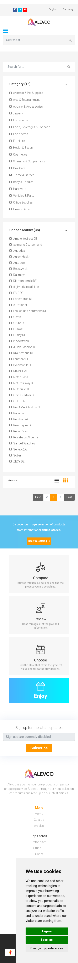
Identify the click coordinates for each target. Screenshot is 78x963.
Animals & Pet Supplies (26, 92)
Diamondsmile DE (23, 280)
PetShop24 (18, 419)
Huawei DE (18, 329)
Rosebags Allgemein (24, 437)
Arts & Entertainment (24, 99)
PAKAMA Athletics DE (25, 407)
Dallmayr (17, 274)
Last (69, 497)
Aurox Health (19, 256)
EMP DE (16, 292)
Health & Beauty (21, 147)
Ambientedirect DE (23, 238)
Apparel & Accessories (26, 106)
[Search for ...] (34, 40)
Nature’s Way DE (22, 383)
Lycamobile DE (20, 365)
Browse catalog (39, 541)
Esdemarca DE (21, 299)
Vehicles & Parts (21, 195)
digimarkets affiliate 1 (25, 286)
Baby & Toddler (21, 182)
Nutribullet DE (20, 389)
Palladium (17, 413)
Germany (68, 9)
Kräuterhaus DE (21, 353)
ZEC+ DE (17, 461)
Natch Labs (18, 377)
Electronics (18, 120)
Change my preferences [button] (46, 948)
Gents (15, 317)
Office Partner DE (22, 395)
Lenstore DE (19, 359)
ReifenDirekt (19, 431)
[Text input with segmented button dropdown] (39, 737)
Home (39, 813)
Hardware (17, 188)
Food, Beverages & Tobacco (29, 127)
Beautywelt (18, 268)
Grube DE (17, 323)
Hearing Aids (19, 209)
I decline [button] (47, 939)
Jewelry (16, 113)
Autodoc (17, 262)
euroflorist (18, 305)
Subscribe (39, 748)
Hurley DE (17, 335)
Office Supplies (21, 202)
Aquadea (17, 250)
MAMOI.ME (18, 371)
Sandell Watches (22, 443)
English (53, 9)
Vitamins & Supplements (27, 161)
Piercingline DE (20, 425)
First (38, 497)
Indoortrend (19, 341)
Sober (15, 455)
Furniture (17, 140)
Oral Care (17, 168)
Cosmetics (18, 154)
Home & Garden (21, 175)
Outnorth (17, 401)
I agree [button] (47, 931)
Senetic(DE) (18, 449)
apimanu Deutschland (25, 244)
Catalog (39, 819)
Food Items (18, 134)
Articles (39, 825)
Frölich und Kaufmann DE (28, 311)
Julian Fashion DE (23, 347)
